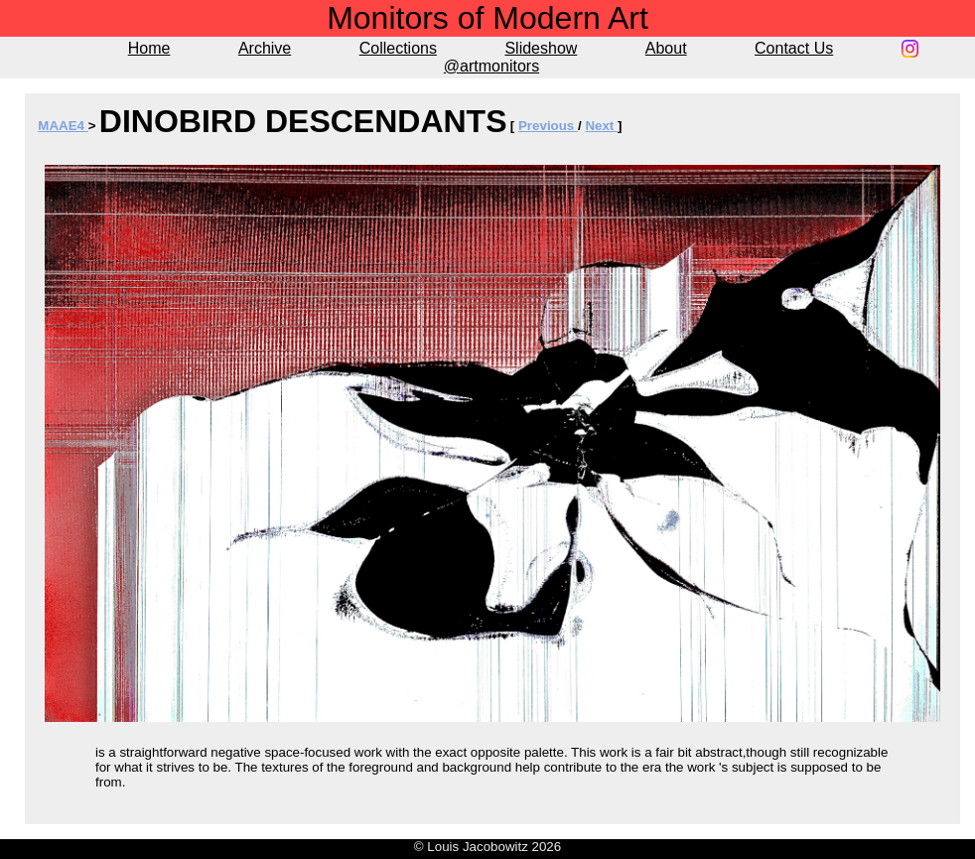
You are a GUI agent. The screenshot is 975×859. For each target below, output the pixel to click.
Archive (264, 48)
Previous (548, 125)
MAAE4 (62, 125)
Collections (398, 48)
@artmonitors (491, 66)
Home (149, 48)
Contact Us (794, 48)
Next (601, 125)
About (666, 48)
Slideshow (540, 48)
